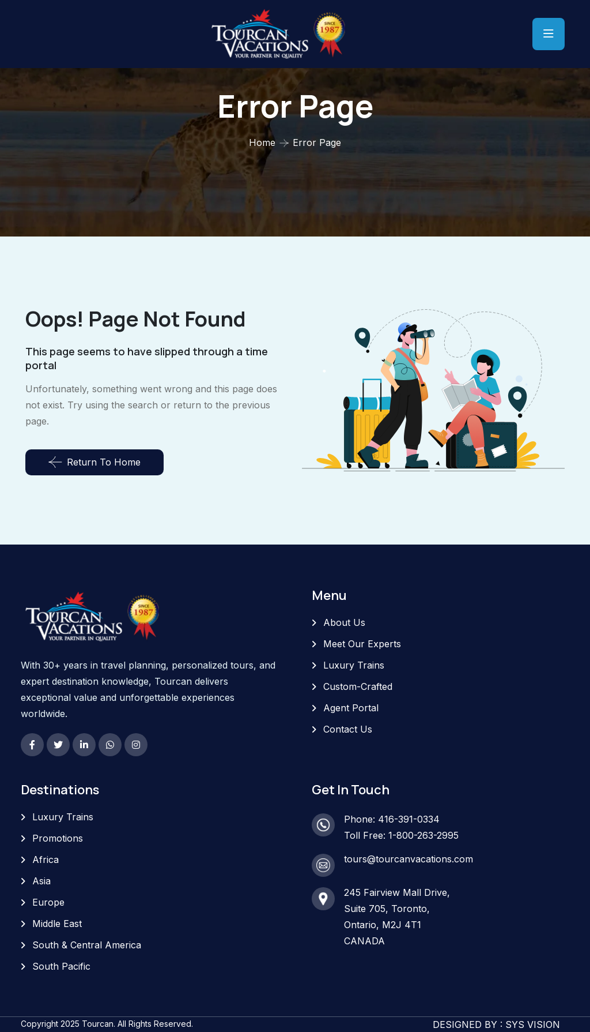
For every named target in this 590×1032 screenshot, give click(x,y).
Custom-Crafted (357, 686)
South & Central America (86, 945)
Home (262, 142)
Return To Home (94, 462)
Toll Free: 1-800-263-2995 (401, 835)
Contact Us (347, 729)
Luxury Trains (353, 665)
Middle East (57, 923)
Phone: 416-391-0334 (392, 819)
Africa (45, 859)
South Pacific (61, 966)
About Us (344, 622)
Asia (41, 881)
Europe (48, 902)
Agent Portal (351, 708)
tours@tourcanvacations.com (408, 859)
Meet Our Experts (362, 644)
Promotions (57, 838)
